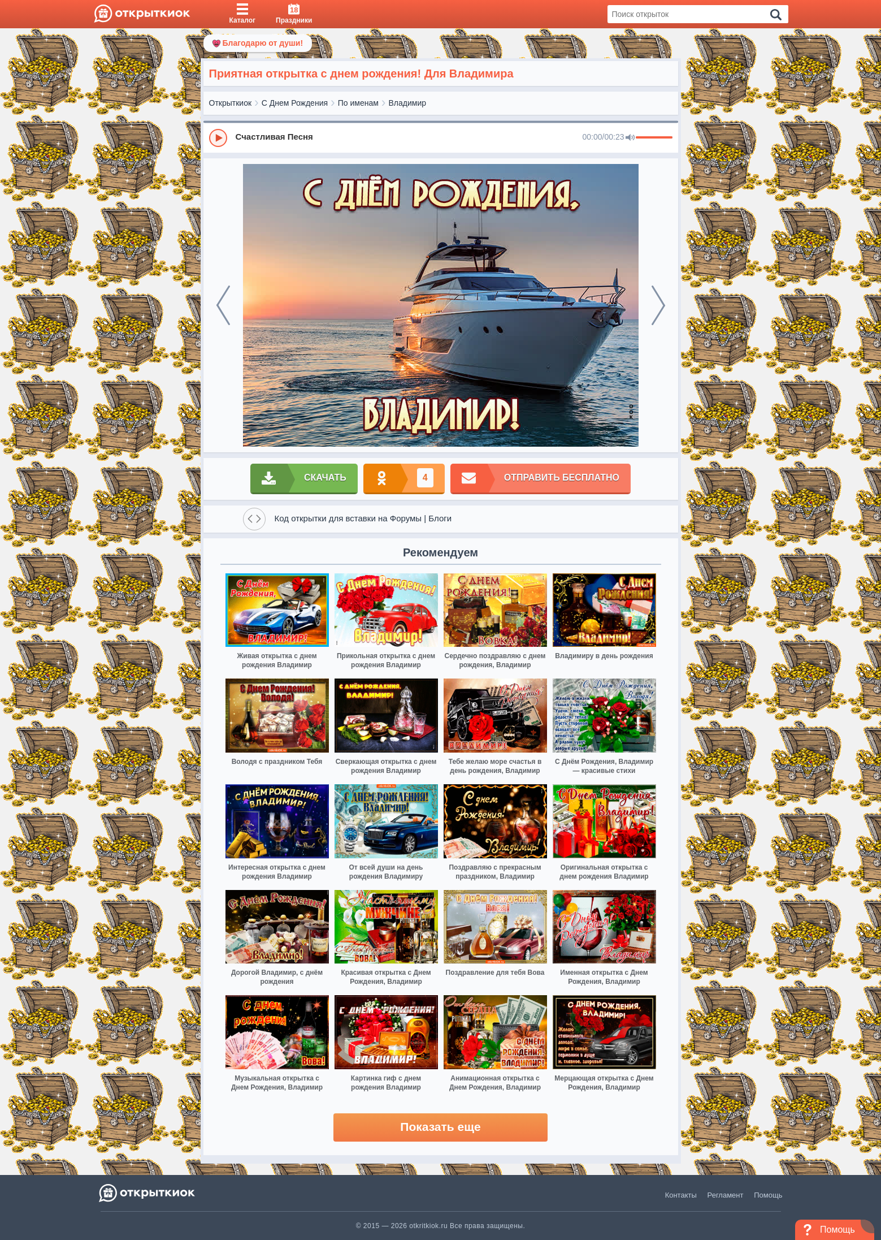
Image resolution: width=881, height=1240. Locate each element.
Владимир (408, 102)
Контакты (681, 1195)
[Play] (218, 138)
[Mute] (630, 138)
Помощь (768, 1195)
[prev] (223, 305)
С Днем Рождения (295, 102)
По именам (358, 102)
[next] (658, 305)
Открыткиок (230, 102)
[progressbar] (654, 138)
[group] (440, 137)
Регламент (726, 1195)
